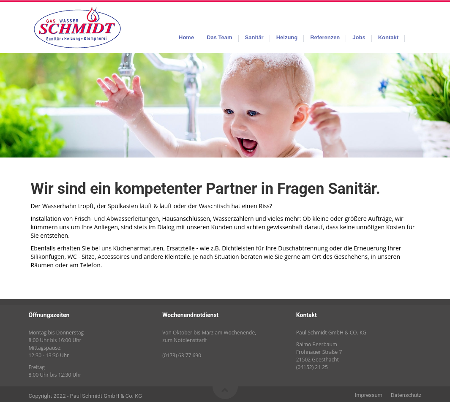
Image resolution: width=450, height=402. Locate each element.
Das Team (219, 37)
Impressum (368, 395)
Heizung (287, 37)
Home (186, 37)
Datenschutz (406, 395)
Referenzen (325, 37)
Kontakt (388, 37)
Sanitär (254, 37)
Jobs (358, 37)
